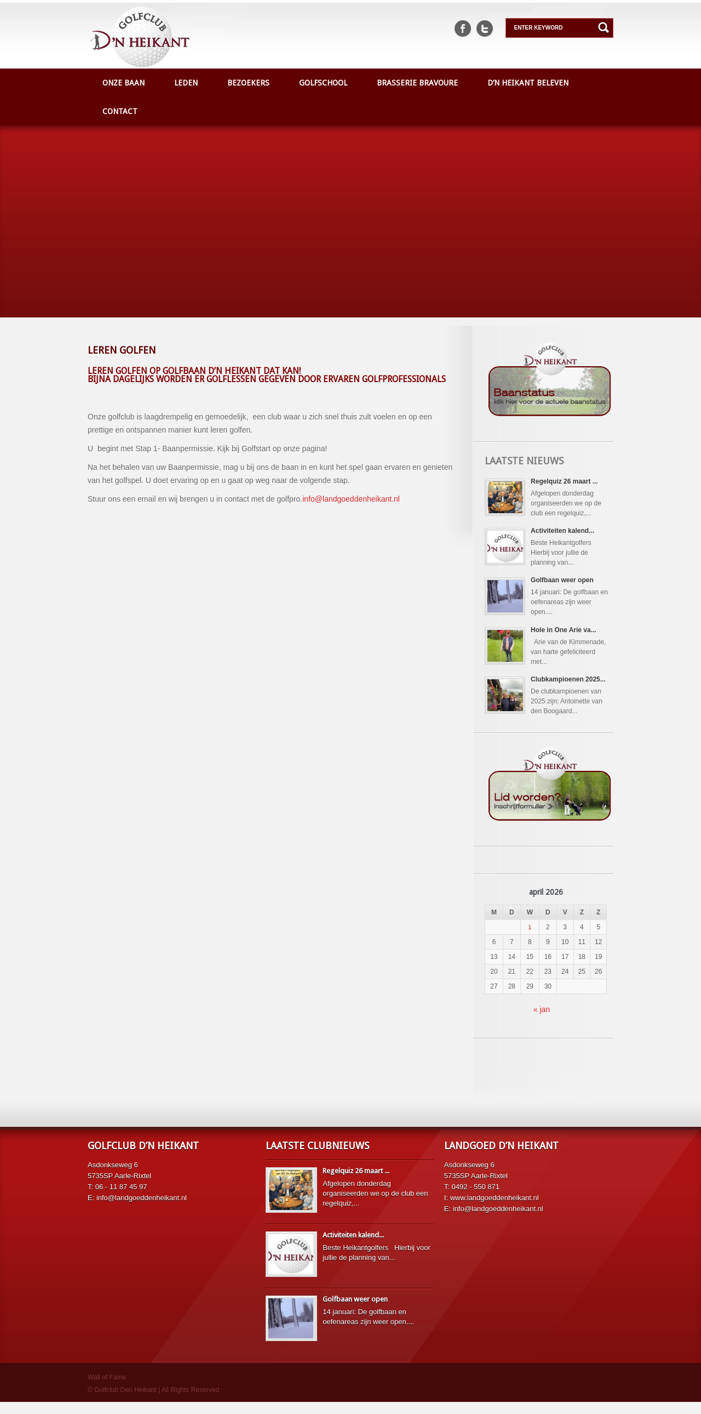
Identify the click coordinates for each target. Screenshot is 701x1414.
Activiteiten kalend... (565, 533)
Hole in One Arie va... (567, 637)
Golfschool (323, 82)
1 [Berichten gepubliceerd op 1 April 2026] (530, 939)
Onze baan (123, 82)
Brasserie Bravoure (417, 82)
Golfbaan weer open (565, 585)
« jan (541, 1021)
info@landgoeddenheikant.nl (351, 499)
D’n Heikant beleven (527, 82)
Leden (186, 82)
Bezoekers (248, 82)
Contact (119, 111)
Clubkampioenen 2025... (571, 689)
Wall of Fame (107, 1389)
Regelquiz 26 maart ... (567, 481)
